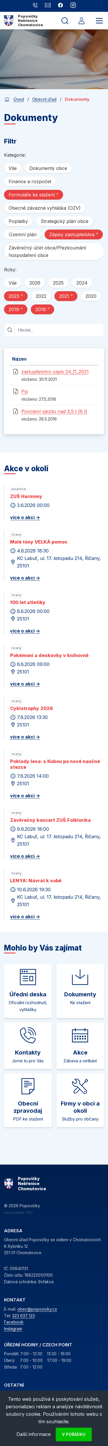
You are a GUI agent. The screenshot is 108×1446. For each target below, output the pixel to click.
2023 (16, 296)
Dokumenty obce (48, 168)
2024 (82, 283)
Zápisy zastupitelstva (73, 234)
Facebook (14, 1322)
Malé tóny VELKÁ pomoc (38, 542)
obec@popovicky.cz (37, 1309)
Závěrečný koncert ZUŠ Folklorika (50, 820)
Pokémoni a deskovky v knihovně (49, 655)
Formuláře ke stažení (33, 194)
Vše (13, 168)
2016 (42, 309)
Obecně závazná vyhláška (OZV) (45, 208)
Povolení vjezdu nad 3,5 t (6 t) (54, 411)
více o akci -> (25, 517)
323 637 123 (23, 1315)
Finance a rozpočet (30, 181)
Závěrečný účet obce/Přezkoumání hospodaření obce (47, 251)
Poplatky (18, 221)
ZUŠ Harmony (26, 496)
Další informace (33, 1434)
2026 (34, 283)
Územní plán (23, 234)
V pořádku (74, 1434)
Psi (24, 391)
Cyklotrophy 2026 (31, 708)
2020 (91, 296)
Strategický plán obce (64, 221)
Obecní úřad (44, 99)
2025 (58, 283)
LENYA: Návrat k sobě (36, 880)
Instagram (13, 1328)
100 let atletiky (28, 602)
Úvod (18, 99)
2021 (66, 296)
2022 (41, 296)
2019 (16, 309)
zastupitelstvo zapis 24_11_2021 (55, 371)
